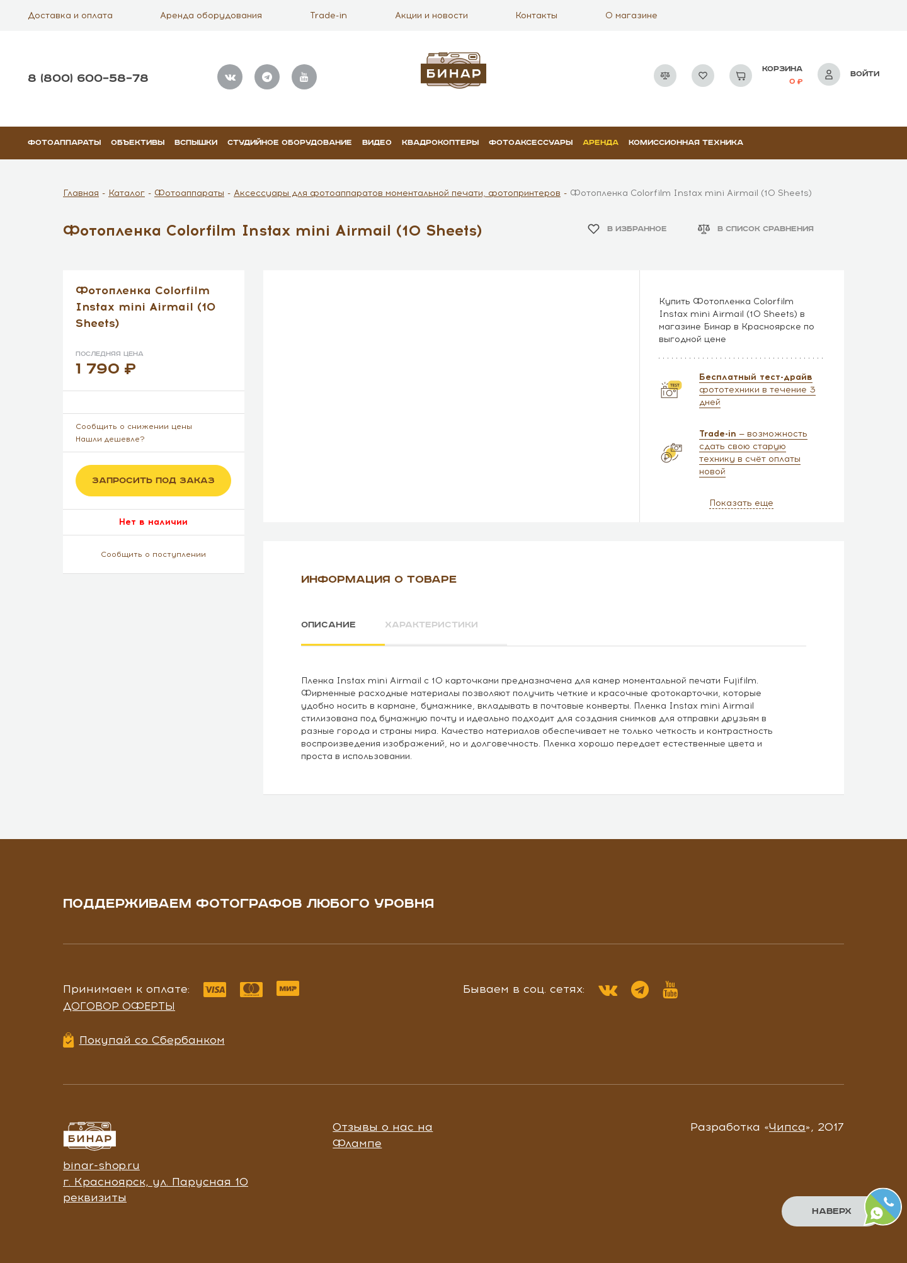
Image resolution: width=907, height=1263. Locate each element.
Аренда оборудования (211, 15)
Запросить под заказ (153, 481)
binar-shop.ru (101, 1165)
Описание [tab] (328, 625)
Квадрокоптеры (440, 142)
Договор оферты (119, 1006)
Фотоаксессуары (531, 142)
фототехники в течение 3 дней (757, 390)
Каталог (126, 193)
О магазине (631, 15)
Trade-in (328, 15)
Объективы (137, 142)
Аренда (601, 142)
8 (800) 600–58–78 (88, 78)
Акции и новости (431, 15)
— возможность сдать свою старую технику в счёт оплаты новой (753, 452)
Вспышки (195, 142)
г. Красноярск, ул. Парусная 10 (155, 1181)
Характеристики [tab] (432, 625)
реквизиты (95, 1197)
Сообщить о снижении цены (134, 426)
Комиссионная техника (686, 142)
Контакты (536, 15)
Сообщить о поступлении (153, 554)
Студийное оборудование (289, 142)
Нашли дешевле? (110, 439)
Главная (81, 193)
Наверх (832, 1211)
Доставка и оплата (70, 15)
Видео (377, 142)
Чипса (787, 1127)
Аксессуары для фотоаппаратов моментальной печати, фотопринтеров (397, 193)
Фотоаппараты (64, 142)
